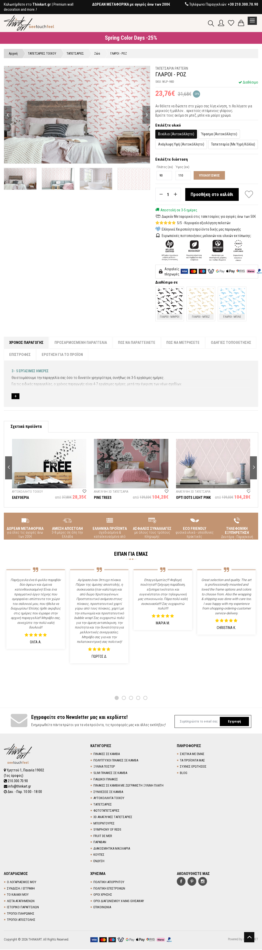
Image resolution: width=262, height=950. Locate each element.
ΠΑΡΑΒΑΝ (99, 842)
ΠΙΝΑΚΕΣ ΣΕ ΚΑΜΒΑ (106, 754)
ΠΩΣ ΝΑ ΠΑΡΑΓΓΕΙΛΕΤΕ (137, 342)
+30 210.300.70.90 (243, 4)
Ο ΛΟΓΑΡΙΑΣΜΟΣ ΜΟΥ (21, 882)
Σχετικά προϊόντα (26, 426)
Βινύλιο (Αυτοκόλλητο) (176, 134)
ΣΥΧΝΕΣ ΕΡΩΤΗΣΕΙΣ (193, 767)
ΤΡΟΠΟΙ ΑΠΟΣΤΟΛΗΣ (21, 920)
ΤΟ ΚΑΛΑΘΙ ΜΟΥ (18, 895)
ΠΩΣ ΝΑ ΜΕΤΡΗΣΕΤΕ (183, 342)
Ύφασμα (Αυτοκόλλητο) (219, 134)
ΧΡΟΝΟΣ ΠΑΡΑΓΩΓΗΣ (26, 342)
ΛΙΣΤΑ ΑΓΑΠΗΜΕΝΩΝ (21, 901)
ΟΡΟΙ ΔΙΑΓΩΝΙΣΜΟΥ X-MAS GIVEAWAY (118, 901)
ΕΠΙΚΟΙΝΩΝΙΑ (102, 908)
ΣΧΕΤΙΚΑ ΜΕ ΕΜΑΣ (192, 754)
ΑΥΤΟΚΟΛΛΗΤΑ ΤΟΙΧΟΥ (108, 798)
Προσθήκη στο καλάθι (212, 194)
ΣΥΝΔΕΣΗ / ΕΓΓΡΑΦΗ (21, 889)
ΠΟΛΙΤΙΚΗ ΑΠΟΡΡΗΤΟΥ (108, 882)
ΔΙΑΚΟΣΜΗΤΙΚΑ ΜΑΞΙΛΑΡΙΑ (111, 849)
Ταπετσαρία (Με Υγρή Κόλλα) (233, 144)
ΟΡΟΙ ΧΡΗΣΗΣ (102, 895)
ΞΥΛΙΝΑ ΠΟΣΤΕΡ (104, 767)
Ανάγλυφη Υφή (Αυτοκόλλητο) (181, 144)
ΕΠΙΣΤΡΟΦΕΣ (20, 355)
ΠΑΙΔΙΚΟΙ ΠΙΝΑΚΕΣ (105, 779)
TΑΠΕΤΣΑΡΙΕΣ (102, 805)
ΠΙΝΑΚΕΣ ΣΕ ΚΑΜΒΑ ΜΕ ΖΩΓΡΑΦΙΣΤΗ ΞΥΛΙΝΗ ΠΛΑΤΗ (128, 786)
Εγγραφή (234, 722)
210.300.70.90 (16, 781)
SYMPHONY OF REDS (107, 830)
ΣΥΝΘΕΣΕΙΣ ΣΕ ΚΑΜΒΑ (108, 792)
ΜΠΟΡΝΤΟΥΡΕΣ (104, 823)
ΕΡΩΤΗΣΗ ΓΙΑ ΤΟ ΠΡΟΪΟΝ (62, 355)
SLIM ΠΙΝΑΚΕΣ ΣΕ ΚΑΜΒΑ (110, 773)
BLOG (183, 773)
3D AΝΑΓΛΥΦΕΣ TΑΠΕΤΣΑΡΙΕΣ (112, 817)
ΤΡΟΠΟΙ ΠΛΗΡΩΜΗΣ (20, 914)
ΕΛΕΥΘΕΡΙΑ (20, 498)
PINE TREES (103, 498)
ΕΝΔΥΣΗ (98, 861)
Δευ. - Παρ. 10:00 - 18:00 (23, 791)
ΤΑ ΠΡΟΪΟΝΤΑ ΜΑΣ (192, 760)
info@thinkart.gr (17, 786)
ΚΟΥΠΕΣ (98, 855)
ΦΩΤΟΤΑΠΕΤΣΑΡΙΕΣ (106, 811)
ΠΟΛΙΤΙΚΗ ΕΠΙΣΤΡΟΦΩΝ (109, 889)
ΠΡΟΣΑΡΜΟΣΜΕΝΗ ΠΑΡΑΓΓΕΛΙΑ (81, 342)
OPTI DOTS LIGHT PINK (193, 498)
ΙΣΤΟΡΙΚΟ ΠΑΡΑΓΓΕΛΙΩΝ (23, 908)
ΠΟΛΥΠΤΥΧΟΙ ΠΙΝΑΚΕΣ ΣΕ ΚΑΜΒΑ (115, 760)
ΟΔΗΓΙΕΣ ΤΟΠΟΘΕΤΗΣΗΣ (232, 342)
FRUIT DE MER (102, 836)
